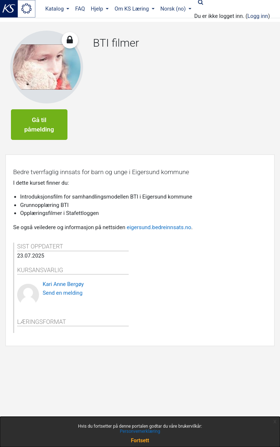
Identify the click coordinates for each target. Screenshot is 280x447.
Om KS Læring (132, 8)
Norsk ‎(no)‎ (173, 8)
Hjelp (98, 8)
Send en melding (62, 293)
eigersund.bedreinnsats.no (159, 227)
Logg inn (258, 16)
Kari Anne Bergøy (63, 284)
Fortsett (140, 440)
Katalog (55, 8)
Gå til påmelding (39, 124)
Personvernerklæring (140, 431)
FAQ (80, 8)
